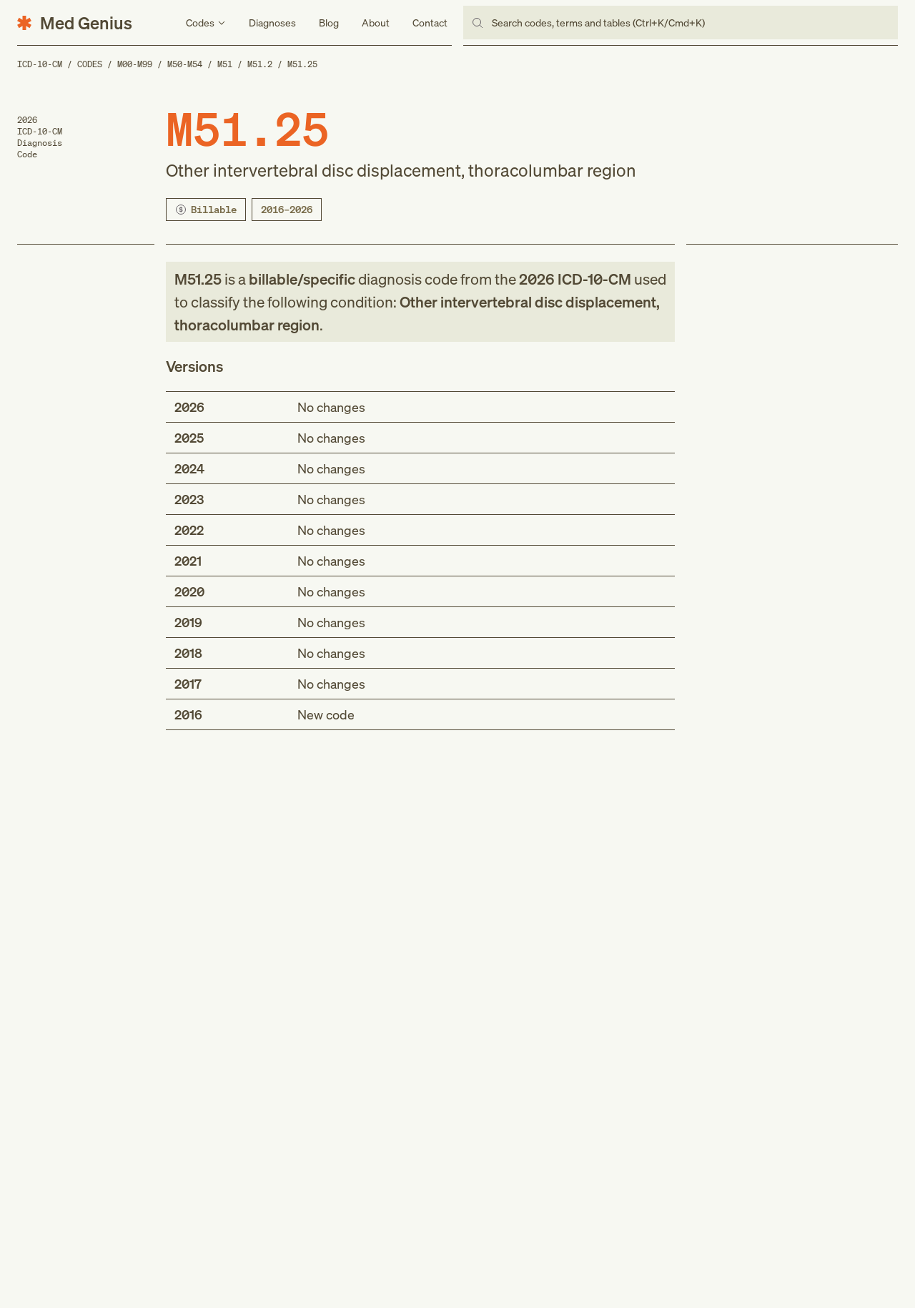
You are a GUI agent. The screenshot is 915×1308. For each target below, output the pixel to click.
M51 (224, 64)
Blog (329, 22)
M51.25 (302, 64)
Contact (429, 22)
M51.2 (259, 64)
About (376, 22)
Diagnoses (272, 22)
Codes (89, 64)
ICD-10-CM (39, 64)
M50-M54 (184, 64)
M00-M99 (134, 64)
